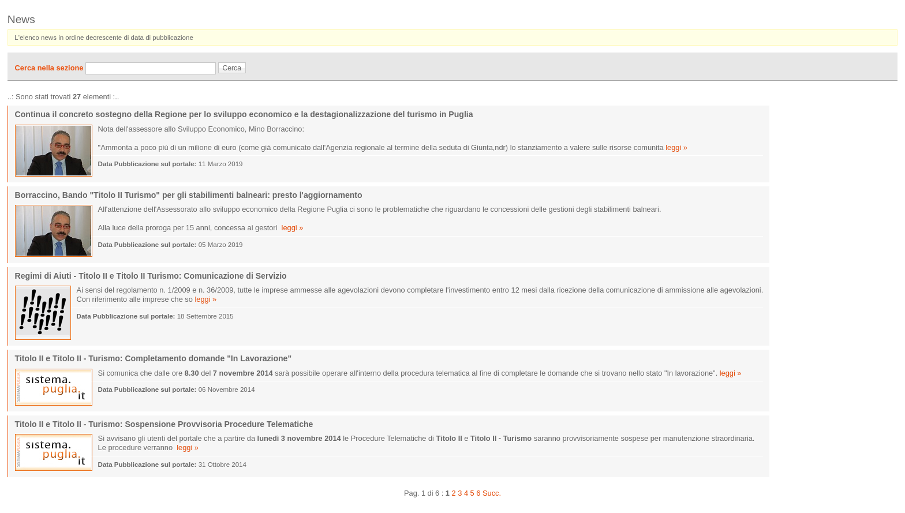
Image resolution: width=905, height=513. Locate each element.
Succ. (492, 493)
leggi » (676, 147)
